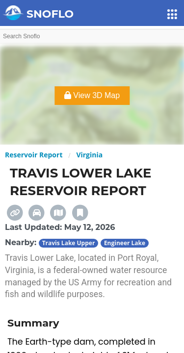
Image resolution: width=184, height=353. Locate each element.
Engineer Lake (124, 243)
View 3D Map (92, 95)
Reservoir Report (33, 154)
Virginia (89, 154)
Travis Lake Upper (68, 243)
